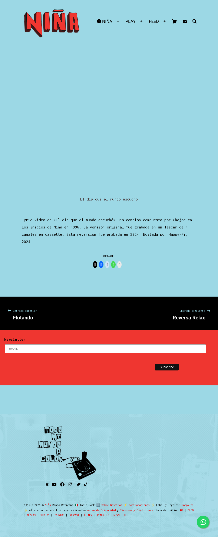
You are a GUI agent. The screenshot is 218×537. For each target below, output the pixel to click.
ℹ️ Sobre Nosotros (108, 505)
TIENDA (88, 515)
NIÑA (104, 21)
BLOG (191, 510)
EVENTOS (59, 515)
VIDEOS (44, 515)
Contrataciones (137, 505)
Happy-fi (186, 505)
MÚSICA (31, 515)
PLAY (130, 21)
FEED (154, 21)
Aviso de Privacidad (101, 510)
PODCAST (74, 515)
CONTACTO (103, 515)
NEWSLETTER (120, 515)
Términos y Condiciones (136, 510)
